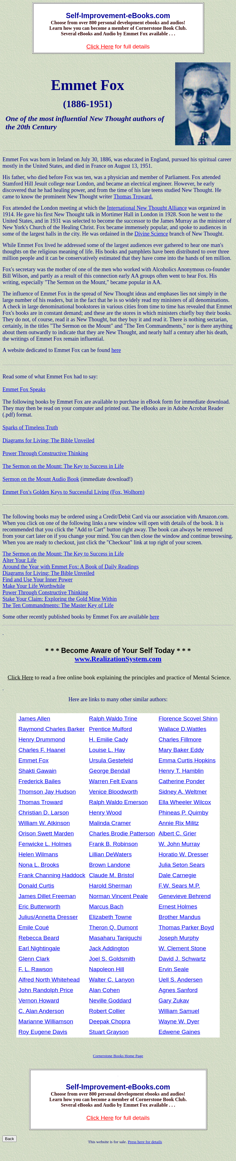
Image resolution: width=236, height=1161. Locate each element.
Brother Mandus (180, 917)
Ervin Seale (174, 969)
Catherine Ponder (182, 781)
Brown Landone (109, 865)
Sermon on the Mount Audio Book (40, 479)
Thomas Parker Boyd (186, 927)
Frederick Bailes (39, 781)
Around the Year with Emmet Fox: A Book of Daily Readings (70, 567)
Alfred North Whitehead (49, 979)
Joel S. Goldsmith (112, 959)
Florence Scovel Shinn (188, 718)
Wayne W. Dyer (179, 1021)
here (116, 350)
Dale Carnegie (177, 875)
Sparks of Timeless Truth (30, 427)
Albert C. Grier (177, 833)
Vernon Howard (38, 1000)
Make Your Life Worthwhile (33, 586)
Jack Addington (109, 948)
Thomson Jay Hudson (47, 791)
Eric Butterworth (39, 906)
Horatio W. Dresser (183, 854)
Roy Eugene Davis (42, 1032)
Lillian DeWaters (110, 854)
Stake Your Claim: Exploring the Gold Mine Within (59, 599)
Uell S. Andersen (181, 979)
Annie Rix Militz (179, 823)
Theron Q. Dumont (113, 927)
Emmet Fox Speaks (23, 389)
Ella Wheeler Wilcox (185, 802)
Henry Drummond (41, 739)
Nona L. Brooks (38, 865)
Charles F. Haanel (41, 750)
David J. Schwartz (182, 959)
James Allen (34, 718)
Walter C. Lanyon (112, 979)
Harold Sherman (110, 885)
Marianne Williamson (45, 1021)
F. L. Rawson (35, 969)
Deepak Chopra (109, 1021)
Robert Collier (107, 1011)
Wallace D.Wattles (182, 729)
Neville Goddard (110, 1000)
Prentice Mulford (110, 729)
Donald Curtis (36, 885)
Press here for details (145, 1142)
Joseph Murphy (179, 938)
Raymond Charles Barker (51, 729)
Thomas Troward (40, 802)
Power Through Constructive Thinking (45, 453)
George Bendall (109, 771)
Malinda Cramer (110, 823)
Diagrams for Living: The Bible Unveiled (48, 440)
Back (9, 1138)
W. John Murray (179, 844)
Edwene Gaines (179, 1032)
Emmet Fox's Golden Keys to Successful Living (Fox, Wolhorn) (73, 492)
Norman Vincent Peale (118, 896)
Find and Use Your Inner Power (37, 580)
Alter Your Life (19, 560)
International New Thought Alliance (147, 208)
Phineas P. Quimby (183, 812)
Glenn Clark (33, 959)
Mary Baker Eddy (181, 750)
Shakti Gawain (37, 771)
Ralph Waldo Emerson (118, 802)
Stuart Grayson (109, 1032)
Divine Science (151, 234)
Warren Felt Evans (113, 781)
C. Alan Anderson (41, 1011)
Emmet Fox (33, 760)
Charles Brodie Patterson (122, 833)
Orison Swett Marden (46, 833)
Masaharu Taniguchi (115, 938)
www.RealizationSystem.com (118, 659)
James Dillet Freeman (47, 896)
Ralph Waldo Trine (113, 718)
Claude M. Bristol (111, 875)
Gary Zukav (174, 1000)
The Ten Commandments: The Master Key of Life (58, 605)
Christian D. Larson (43, 812)
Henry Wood (105, 812)
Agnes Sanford (178, 990)
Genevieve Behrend (185, 896)
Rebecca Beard (38, 938)
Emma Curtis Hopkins (187, 760)
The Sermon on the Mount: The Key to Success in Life (63, 466)
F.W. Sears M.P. (179, 885)
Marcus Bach (106, 906)
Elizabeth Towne (110, 917)
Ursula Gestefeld (111, 760)
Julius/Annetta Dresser (48, 917)
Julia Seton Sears (182, 865)
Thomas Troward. (133, 197)
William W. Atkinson (44, 823)
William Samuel (179, 1011)
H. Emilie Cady (108, 739)
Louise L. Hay (107, 750)
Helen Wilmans (38, 854)
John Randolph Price (45, 990)
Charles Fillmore (180, 739)
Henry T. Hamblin (181, 771)
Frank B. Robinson (113, 844)
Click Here (100, 46)
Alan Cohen (104, 990)
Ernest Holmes (178, 906)
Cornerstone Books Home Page (118, 1056)
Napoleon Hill (106, 969)
